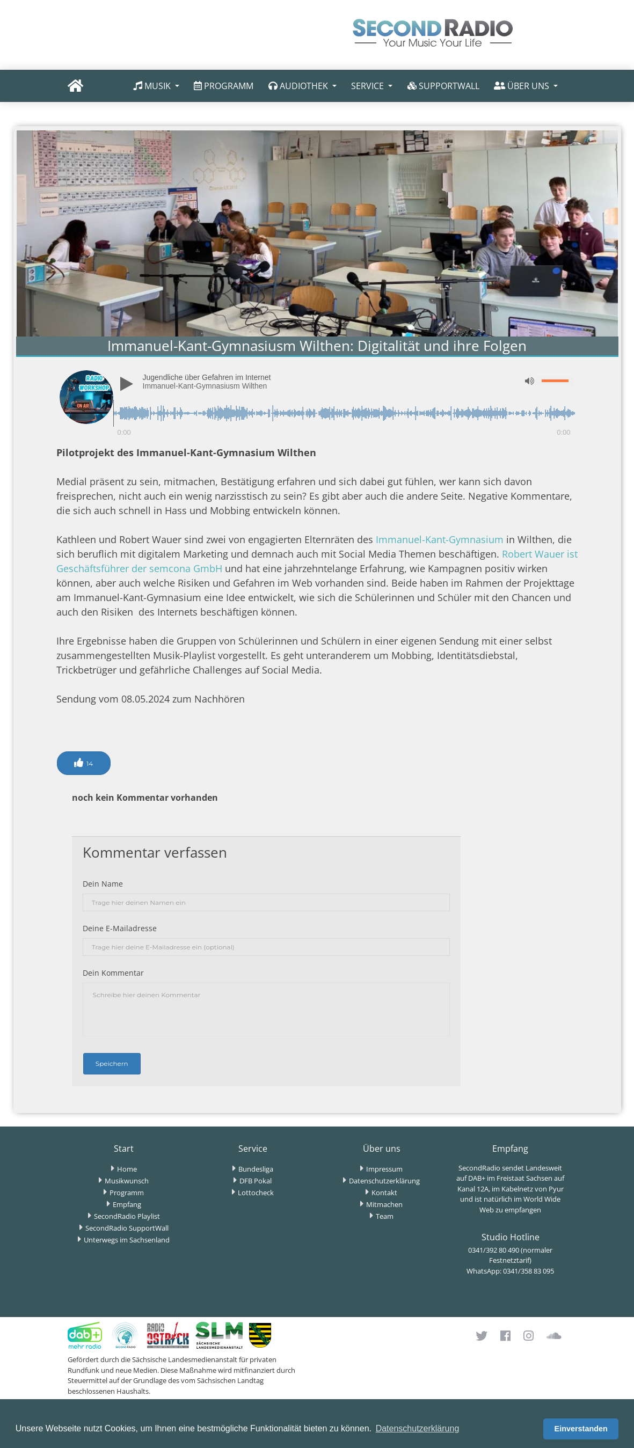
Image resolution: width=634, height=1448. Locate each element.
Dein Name (103, 884)
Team (384, 1216)
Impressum (384, 1169)
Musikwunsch (127, 1181)
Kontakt (384, 1192)
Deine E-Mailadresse (120, 928)
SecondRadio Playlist (127, 1216)
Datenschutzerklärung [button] (418, 1428)
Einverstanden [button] (581, 1428)
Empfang (127, 1204)
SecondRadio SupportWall (127, 1228)
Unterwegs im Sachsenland (127, 1240)
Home (127, 1169)
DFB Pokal (255, 1181)
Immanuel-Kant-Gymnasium (441, 539)
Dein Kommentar (113, 973)
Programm (127, 1192)
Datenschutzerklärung (384, 1181)
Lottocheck (256, 1192)
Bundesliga (255, 1169)
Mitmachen (384, 1204)
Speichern (112, 1063)
